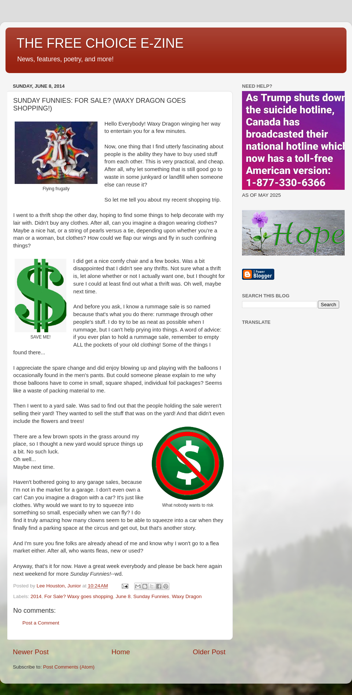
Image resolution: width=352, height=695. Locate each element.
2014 (35, 596)
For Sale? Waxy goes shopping (78, 596)
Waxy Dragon (187, 596)
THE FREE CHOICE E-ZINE (100, 43)
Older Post (209, 652)
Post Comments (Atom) (69, 667)
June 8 (123, 596)
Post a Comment (40, 623)
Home (120, 652)
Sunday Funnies (151, 596)
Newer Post (31, 652)
